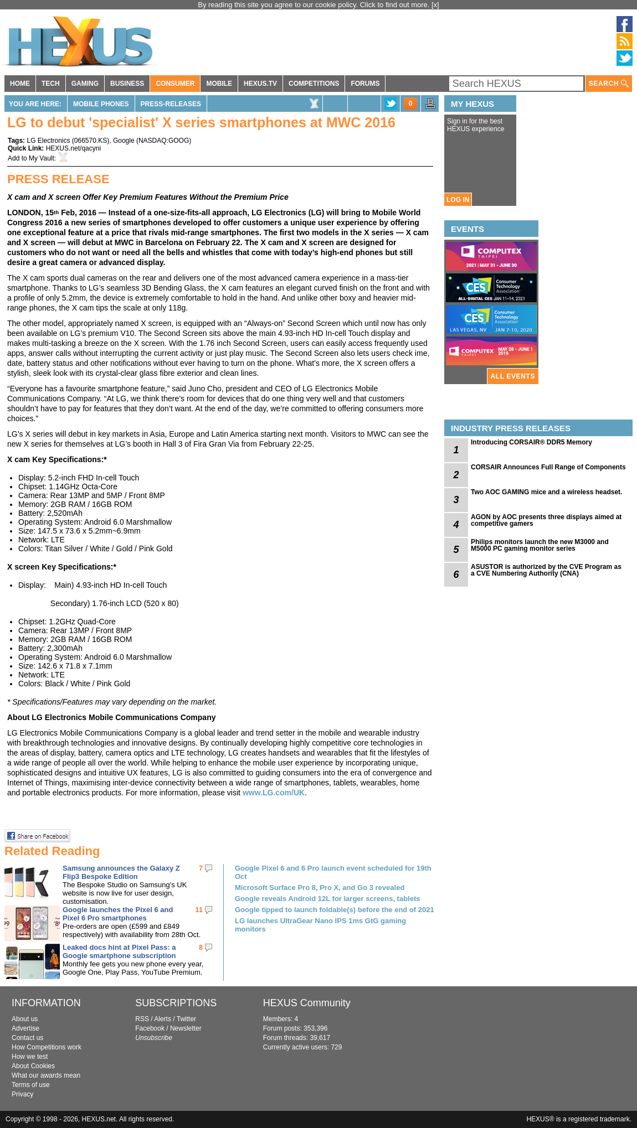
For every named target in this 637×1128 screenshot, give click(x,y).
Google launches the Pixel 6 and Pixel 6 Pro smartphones (118, 913)
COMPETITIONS (314, 83)
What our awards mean (46, 1075)
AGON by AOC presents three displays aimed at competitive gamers (546, 520)
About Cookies (33, 1066)
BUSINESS (127, 83)
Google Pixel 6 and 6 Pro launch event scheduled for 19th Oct (333, 872)
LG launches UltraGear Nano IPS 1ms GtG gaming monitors (320, 925)
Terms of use (31, 1085)
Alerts (162, 1019)
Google (124, 140)
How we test (30, 1056)
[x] (435, 5)
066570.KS (90, 140)
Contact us (27, 1038)
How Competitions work (46, 1047)
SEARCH (609, 84)
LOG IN (457, 200)
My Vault (41, 158)
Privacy (22, 1094)
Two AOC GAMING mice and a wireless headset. (546, 492)
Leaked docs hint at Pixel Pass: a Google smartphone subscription (119, 951)
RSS (142, 1019)
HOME (20, 83)
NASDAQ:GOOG (163, 140)
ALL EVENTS (513, 376)
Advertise (25, 1028)
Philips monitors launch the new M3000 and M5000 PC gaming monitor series (540, 545)
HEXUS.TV (260, 83)
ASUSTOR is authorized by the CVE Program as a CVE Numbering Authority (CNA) (546, 570)
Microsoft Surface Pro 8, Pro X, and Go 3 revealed (319, 887)
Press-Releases (171, 104)
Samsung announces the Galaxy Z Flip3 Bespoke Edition (121, 872)
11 (199, 910)
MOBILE (219, 83)
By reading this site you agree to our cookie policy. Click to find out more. (314, 5)
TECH (51, 83)
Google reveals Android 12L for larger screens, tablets (327, 898)
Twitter (186, 1019)
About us (25, 1019)
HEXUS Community (307, 1002)
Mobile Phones (101, 104)
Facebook (150, 1028)
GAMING (85, 83)
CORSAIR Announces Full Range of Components (548, 467)
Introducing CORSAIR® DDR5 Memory (531, 442)
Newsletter (186, 1028)
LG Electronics (48, 140)
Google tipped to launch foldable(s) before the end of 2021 (334, 909)
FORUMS (365, 83)
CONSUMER (175, 83)
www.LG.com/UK (274, 792)
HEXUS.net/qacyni (73, 148)
